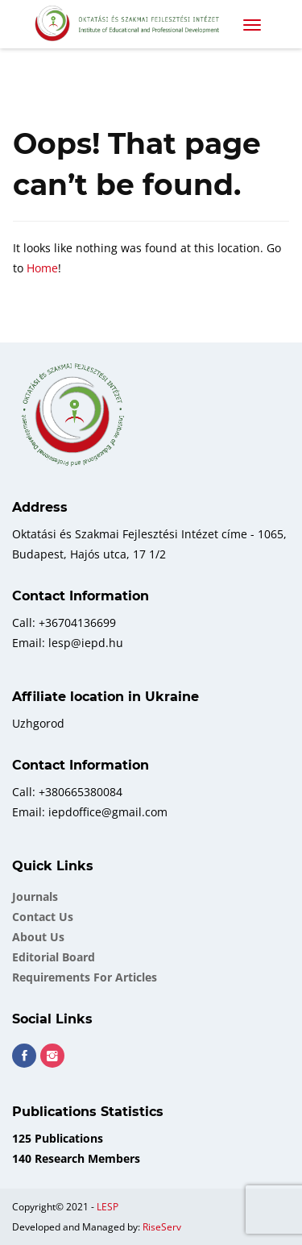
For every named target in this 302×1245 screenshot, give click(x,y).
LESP (107, 1207)
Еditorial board (53, 957)
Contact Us (42, 916)
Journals (35, 896)
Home (42, 268)
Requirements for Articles (84, 977)
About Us (38, 936)
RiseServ (162, 1227)
